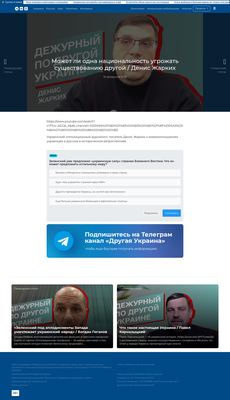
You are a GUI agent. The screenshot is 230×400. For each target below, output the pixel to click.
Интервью (86, 8)
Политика (71, 8)
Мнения (187, 8)
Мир (60, 8)
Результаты (151, 213)
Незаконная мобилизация (163, 8)
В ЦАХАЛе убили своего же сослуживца (147, 2)
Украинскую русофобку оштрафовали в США (97, 2)
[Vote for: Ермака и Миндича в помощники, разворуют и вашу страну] (115, 173)
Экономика (137, 8)
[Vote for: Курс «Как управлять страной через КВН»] (115, 182)
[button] (201, 8)
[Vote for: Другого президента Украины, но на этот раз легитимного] (115, 192)
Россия (50, 8)
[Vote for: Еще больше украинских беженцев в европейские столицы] (115, 201)
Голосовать (171, 213)
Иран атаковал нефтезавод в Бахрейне (47, 2)
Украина (38, 8)
